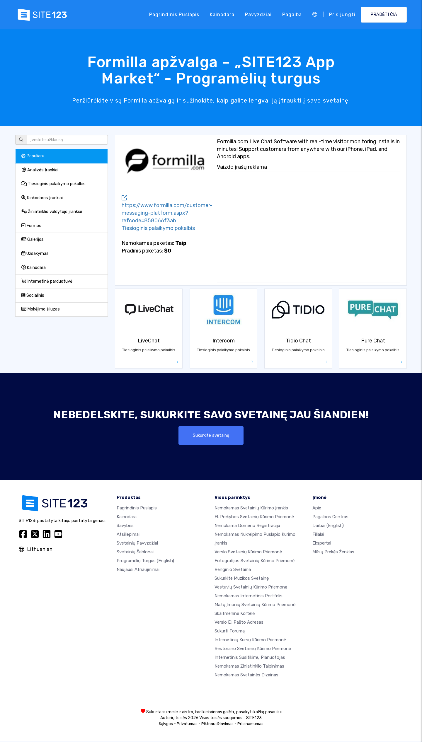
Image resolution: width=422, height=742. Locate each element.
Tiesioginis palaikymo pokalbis (53, 183)
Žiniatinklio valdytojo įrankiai (51, 211)
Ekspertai (321, 543)
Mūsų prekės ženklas (333, 552)
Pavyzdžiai (258, 14)
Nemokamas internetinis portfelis (249, 596)
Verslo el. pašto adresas (239, 622)
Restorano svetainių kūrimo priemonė (253, 649)
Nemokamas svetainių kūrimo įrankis (251, 508)
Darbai (328, 526)
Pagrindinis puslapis (174, 14)
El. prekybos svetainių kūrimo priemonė (254, 517)
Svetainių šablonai (135, 552)
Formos (31, 225)
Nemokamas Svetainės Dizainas (246, 675)
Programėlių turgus (145, 561)
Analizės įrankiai (39, 170)
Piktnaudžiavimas (217, 724)
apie (316, 508)
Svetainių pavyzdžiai (137, 543)
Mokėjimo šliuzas (40, 309)
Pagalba (292, 14)
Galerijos (32, 239)
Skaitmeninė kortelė (235, 614)
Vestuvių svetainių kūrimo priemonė (251, 587)
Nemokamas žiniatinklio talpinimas (249, 666)
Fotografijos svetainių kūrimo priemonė (255, 561)
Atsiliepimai (128, 535)
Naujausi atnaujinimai (138, 570)
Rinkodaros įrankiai (42, 197)
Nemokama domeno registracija (247, 526)
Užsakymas (35, 253)
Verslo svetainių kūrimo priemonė (248, 552)
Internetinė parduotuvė (46, 281)
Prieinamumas (250, 724)
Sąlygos (166, 724)
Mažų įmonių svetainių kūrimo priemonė (255, 605)
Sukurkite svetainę (211, 435)
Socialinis (32, 295)
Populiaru (32, 155)
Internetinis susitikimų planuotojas (250, 658)
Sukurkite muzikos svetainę (242, 578)
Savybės (125, 526)
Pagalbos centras (330, 517)
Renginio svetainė (233, 570)
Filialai (318, 535)
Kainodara (222, 14)
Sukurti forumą (230, 631)
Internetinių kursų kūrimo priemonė (250, 640)
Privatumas (187, 724)
